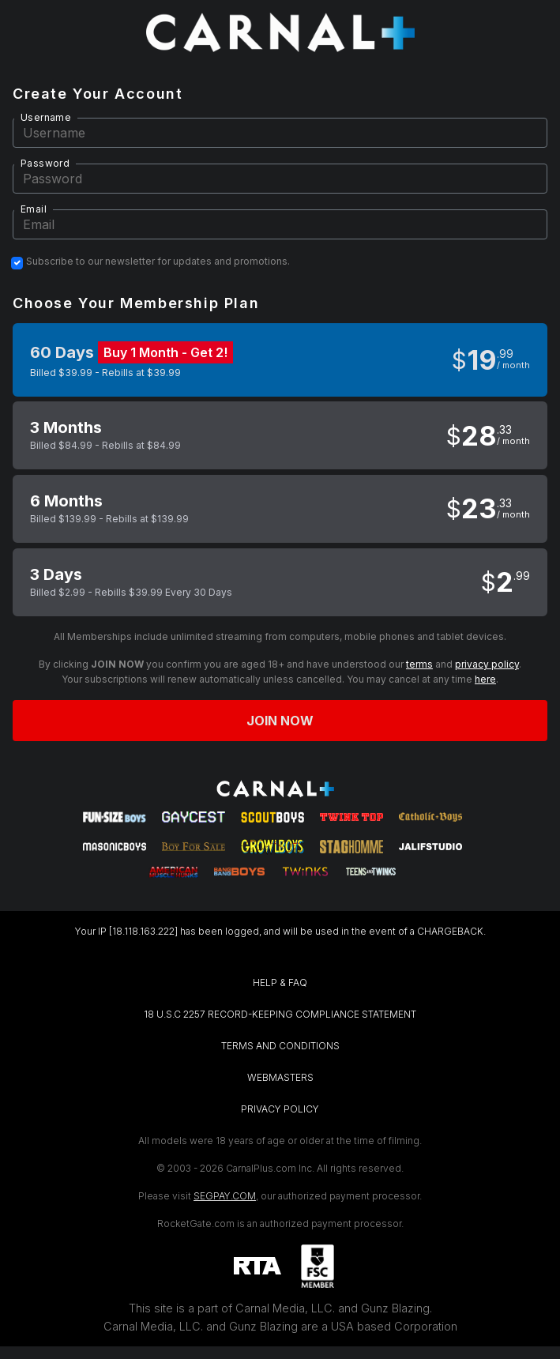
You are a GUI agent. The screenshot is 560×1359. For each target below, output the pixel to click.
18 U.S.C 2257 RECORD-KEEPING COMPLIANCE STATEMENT (280, 1014)
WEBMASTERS (280, 1077)
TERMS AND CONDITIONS (280, 1046)
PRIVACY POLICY (280, 1109)
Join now (280, 720)
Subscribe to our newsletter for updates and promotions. (158, 261)
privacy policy (487, 664)
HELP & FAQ (280, 982)
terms (419, 664)
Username (46, 117)
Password (45, 163)
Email (34, 209)
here (485, 679)
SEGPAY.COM (225, 1196)
